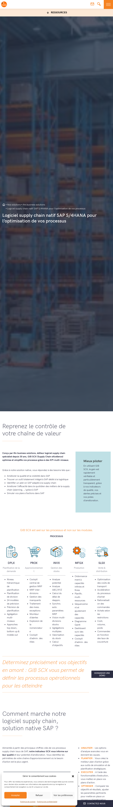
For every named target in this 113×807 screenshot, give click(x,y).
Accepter (15, 795)
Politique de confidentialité (47, 802)
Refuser (39, 795)
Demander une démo (102, 674)
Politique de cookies (27, 802)
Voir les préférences (63, 795)
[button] (72, 776)
